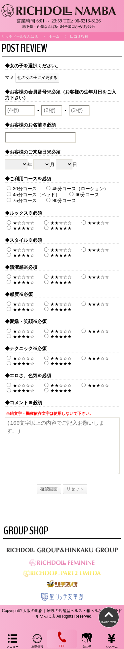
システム (111, 640)
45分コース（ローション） (76, 188)
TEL (62, 639)
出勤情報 (37, 640)
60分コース (83, 194)
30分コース (21, 188)
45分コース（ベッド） (32, 194)
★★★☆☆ (94, 223)
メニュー (12, 640)
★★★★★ (57, 228)
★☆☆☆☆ (19, 223)
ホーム (54, 36)
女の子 (87, 640)
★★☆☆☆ (57, 223)
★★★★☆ (19, 228)
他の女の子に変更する (37, 77)
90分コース (60, 200)
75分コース (21, 200)
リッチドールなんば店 (20, 36)
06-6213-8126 (87, 20)
